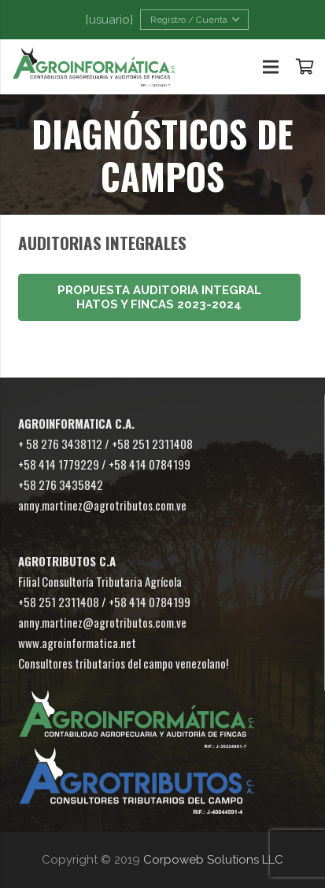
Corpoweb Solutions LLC (213, 860)
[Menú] (270, 67)
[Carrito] (305, 66)
